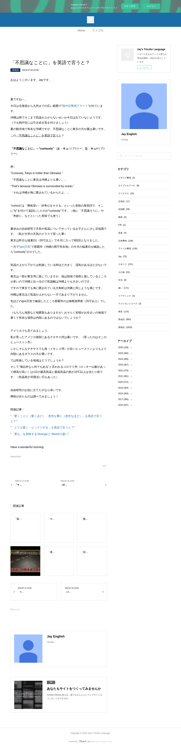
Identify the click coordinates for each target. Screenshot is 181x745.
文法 (122, 280)
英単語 (15, 70)
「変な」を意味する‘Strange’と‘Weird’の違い (39, 434)
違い (123, 288)
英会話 (124, 319)
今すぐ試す (130, 6)
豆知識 (124, 209)
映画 (122, 217)
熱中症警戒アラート (75, 105)
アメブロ (97, 30)
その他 (124, 272)
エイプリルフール (128, 185)
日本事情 (125, 241)
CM (121, 225)
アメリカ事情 (127, 248)
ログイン (151, 6)
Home (81, 30)
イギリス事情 (126, 178)
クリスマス (126, 193)
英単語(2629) (15, 457)
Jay (122, 256)
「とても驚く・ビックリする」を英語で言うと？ (42, 427)
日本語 (124, 201)
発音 (123, 311)
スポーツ (125, 264)
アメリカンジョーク (129, 303)
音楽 (122, 233)
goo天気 (25, 246)
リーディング (126, 296)
